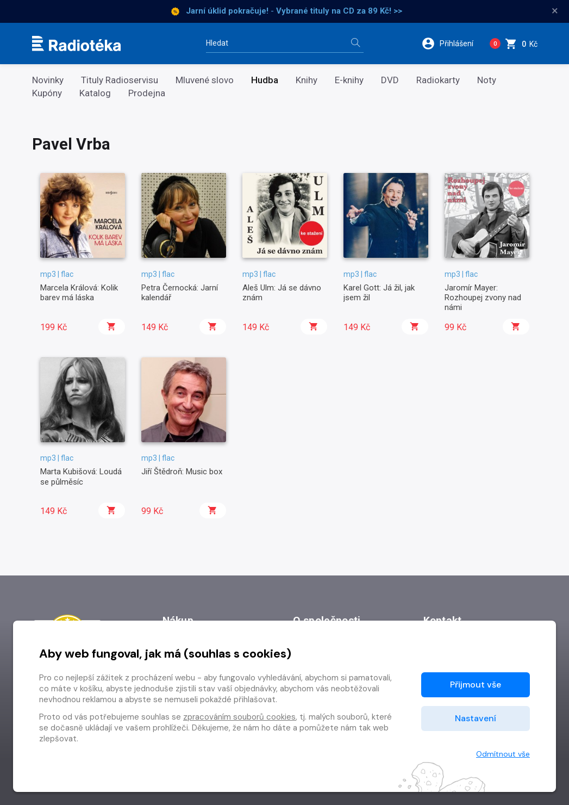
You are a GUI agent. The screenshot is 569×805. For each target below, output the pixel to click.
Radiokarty (438, 80)
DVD (390, 80)
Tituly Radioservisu (119, 80)
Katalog (95, 93)
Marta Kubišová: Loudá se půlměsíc (81, 476)
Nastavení (475, 718)
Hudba (264, 80)
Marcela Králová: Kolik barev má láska (79, 292)
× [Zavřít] (555, 11)
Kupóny (47, 93)
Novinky (48, 80)
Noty (486, 80)
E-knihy (349, 80)
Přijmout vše (475, 684)
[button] (451, 43)
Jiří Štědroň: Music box (181, 471)
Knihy (306, 80)
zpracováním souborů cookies (239, 716)
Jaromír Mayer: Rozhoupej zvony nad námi (483, 298)
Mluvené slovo (205, 80)
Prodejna (146, 93)
